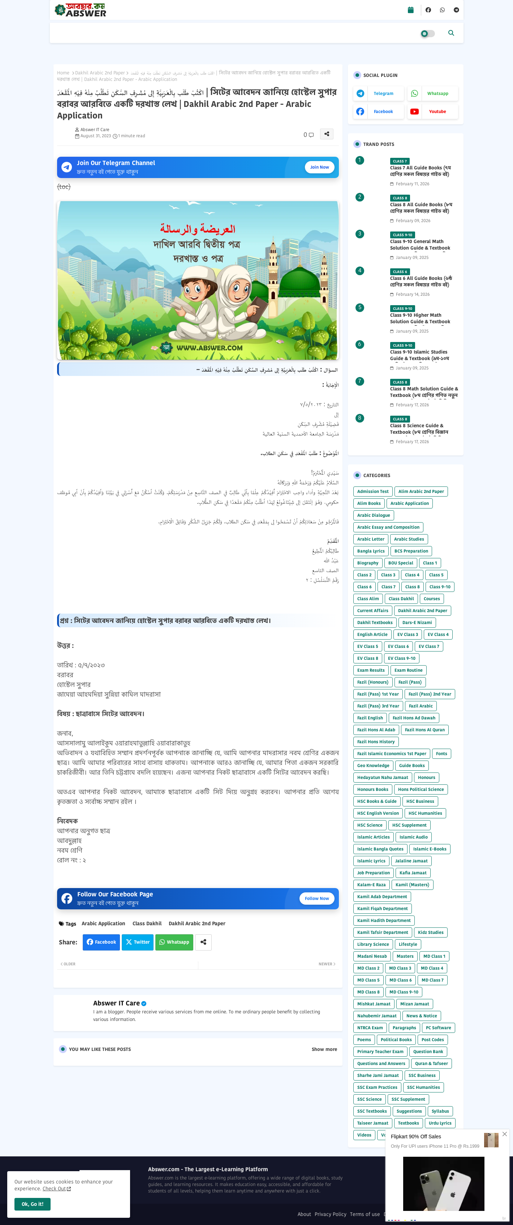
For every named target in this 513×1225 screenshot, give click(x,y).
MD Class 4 (432, 968)
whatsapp (437, 93)
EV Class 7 (429, 646)
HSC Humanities (425, 813)
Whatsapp (178, 942)
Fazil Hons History (376, 742)
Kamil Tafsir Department (382, 932)
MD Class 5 (368, 980)
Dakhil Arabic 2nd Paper (100, 73)
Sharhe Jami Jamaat (378, 1075)
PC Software (438, 1028)
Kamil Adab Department (382, 896)
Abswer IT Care (116, 1003)
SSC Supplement (408, 1099)
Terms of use (365, 1214)
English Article (372, 634)
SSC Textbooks (372, 1111)
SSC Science (369, 1099)
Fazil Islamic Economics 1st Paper (391, 753)
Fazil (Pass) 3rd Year (378, 706)
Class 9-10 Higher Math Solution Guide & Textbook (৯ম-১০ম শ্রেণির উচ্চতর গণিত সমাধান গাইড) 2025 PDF (420, 325)
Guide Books (412, 765)
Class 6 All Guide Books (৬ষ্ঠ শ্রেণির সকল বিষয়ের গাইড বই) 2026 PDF (421, 285)
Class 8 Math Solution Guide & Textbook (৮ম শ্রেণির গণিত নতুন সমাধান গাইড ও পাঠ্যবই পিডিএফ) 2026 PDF (424, 399)
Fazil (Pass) (410, 682)
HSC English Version (378, 813)
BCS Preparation (411, 551)
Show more (324, 1049)
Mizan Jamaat (414, 1004)
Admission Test (373, 491)
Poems (364, 1039)
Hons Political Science (421, 789)
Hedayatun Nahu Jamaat (382, 777)
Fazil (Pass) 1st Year (378, 694)
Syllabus (440, 1111)
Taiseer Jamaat (372, 1123)
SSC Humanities (423, 1087)
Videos (364, 1135)
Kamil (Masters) (413, 885)
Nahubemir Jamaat (377, 1016)
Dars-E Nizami (417, 622)
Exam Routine (409, 670)
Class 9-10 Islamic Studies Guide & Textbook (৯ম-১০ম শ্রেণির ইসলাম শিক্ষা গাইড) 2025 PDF (422, 362)
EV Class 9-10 (401, 658)
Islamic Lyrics (371, 861)
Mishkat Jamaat (374, 1004)
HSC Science (370, 825)
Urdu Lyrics (440, 1123)
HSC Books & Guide (377, 801)
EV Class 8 (367, 658)
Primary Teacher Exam (380, 1051)
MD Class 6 (400, 980)
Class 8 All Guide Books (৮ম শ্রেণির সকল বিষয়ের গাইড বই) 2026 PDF (421, 211)
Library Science (373, 944)
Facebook (105, 942)
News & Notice (421, 1016)
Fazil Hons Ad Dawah (414, 718)
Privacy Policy (330, 1214)
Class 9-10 (440, 587)
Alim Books (369, 503)
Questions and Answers (381, 1063)
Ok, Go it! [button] (32, 1204)
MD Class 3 (400, 968)
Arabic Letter (370, 539)
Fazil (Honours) (373, 682)
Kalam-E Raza (371, 885)
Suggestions (409, 1111)
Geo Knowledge (373, 765)
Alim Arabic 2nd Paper (421, 491)
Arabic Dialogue (373, 515)
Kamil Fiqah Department (382, 908)
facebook (383, 111)
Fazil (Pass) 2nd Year (430, 694)
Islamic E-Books (430, 849)
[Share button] (203, 942)
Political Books (396, 1039)
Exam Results (371, 670)
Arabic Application (103, 923)
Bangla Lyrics (371, 551)
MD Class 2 (368, 968)
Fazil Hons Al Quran (425, 730)
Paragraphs (404, 1028)
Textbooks (408, 1123)
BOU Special (400, 563)
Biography (368, 563)
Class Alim (368, 599)
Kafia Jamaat (413, 873)
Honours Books (372, 789)
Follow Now (317, 898)
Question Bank (428, 1051)
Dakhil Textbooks (375, 622)
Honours (426, 777)
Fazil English (370, 718)
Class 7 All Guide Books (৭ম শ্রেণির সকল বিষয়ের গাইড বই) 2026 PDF (420, 174)
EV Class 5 (367, 646)
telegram (383, 93)
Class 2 (364, 575)
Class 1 (430, 563)
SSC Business (422, 1075)
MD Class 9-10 (403, 992)
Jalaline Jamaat (411, 861)
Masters (405, 956)
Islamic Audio (414, 837)
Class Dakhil (147, 923)
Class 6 (364, 587)
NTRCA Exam (370, 1028)
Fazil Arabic (421, 706)
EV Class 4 (438, 634)
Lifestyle (408, 944)
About (304, 1214)
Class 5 (436, 575)
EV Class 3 (407, 634)
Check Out (54, 1188)
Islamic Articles (373, 837)
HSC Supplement (409, 825)
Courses (432, 599)
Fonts (441, 753)
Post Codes (433, 1039)
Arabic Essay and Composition (388, 527)
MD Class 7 (433, 980)
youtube (437, 111)
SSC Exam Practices (377, 1087)
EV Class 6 (398, 646)
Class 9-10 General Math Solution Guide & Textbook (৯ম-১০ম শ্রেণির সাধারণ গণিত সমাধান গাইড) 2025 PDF (420, 251)
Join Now (319, 167)
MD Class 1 (434, 956)
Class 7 (388, 587)
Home (63, 73)
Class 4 (412, 575)
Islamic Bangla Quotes (380, 849)
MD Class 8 (368, 992)
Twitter (142, 942)
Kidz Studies (431, 932)
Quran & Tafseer (431, 1063)
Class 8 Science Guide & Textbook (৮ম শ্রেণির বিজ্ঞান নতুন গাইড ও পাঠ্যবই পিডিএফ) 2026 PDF (421, 436)
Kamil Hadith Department (384, 920)
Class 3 (388, 575)
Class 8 (412, 587)
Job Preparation (373, 873)
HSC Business (420, 801)
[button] (451, 33)
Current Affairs (372, 610)
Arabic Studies (409, 539)
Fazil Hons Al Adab (376, 730)
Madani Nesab (372, 956)
